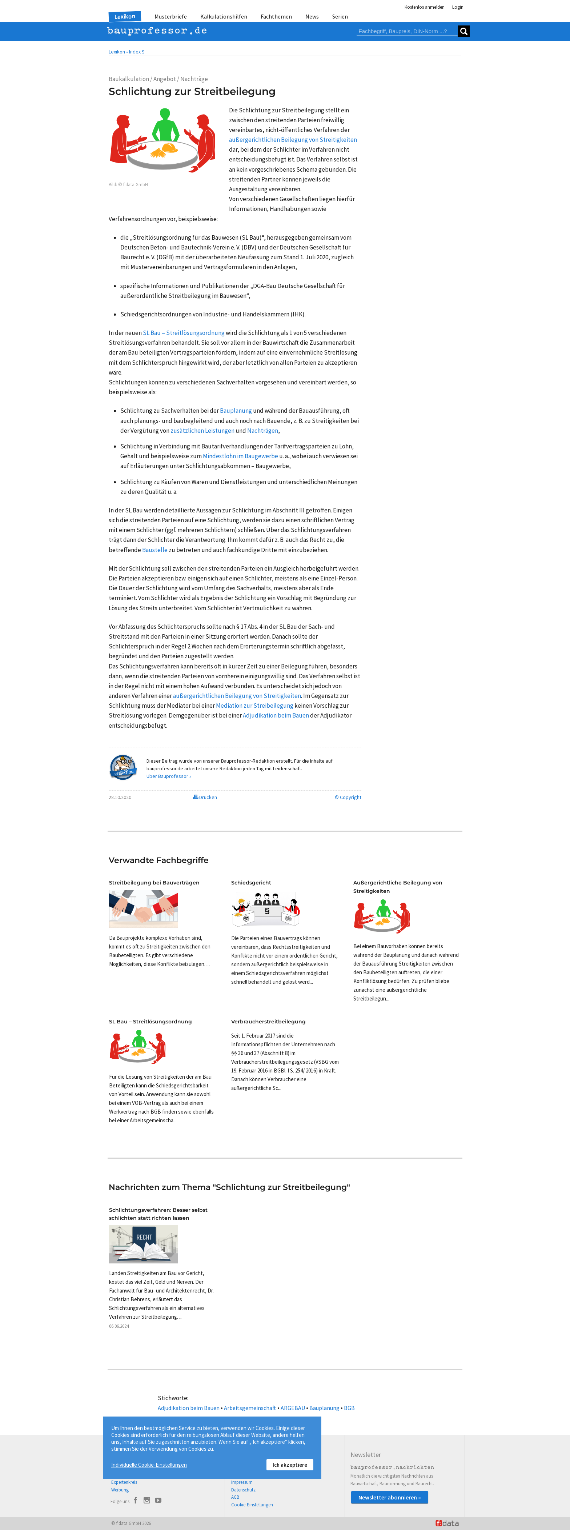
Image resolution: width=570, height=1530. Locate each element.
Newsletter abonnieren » (389, 1497)
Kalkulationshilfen (223, 16)
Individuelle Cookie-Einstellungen (149, 1464)
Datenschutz (243, 1490)
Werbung (120, 1490)
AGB (235, 1497)
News (312, 16)
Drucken (205, 797)
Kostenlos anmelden (425, 7)
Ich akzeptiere (290, 1464)
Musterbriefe (170, 16)
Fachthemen (276, 16)
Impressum (242, 1482)
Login (457, 7)
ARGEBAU (293, 1407)
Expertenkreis (124, 1482)
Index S (137, 51)
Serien (340, 16)
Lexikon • (118, 51)
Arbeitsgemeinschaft (250, 1407)
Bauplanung (324, 1407)
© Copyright (348, 797)
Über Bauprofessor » (169, 776)
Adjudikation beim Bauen (189, 1407)
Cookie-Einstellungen (252, 1505)
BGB (349, 1407)
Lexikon (125, 16)
